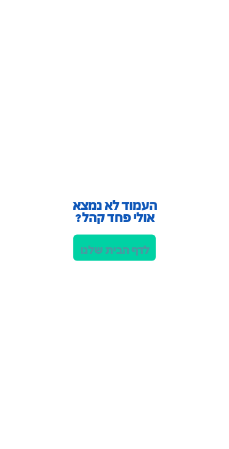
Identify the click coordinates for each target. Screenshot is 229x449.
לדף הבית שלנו (115, 249)
